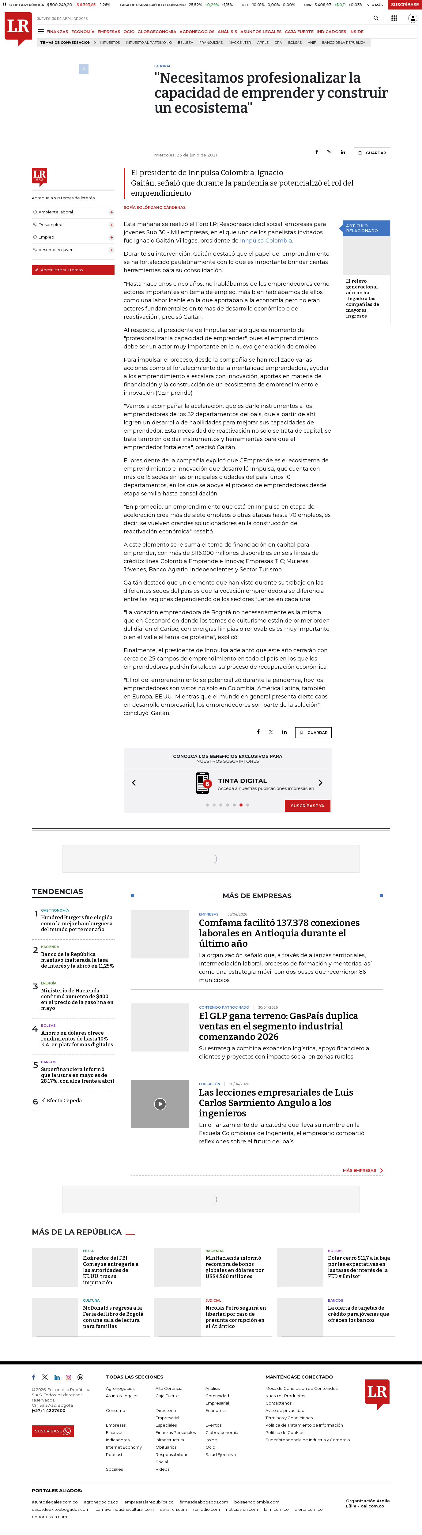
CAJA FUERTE (299, 31)
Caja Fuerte (167, 1395)
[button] (132, 783)
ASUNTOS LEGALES (261, 31)
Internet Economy (124, 1447)
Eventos (213, 1425)
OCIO (128, 31)
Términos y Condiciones (289, 1417)
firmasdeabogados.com (204, 1501)
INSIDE (356, 31)
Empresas (116, 1425)
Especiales (166, 1425)
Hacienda (50, 947)
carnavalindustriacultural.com (125, 1509)
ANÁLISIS (227, 31)
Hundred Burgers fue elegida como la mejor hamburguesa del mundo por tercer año (77, 923)
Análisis (212, 1388)
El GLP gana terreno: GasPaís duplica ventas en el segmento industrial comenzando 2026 (278, 1026)
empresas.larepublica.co (149, 1501)
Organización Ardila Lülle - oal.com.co (368, 1503)
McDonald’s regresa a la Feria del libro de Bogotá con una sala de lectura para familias (113, 1317)
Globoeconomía (221, 1432)
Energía (48, 983)
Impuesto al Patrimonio (149, 43)
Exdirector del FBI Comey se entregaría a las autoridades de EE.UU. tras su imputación (111, 1270)
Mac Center (240, 43)
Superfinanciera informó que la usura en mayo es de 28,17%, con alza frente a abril (77, 1075)
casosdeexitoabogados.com (60, 1509)
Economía (215, 1410)
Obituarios (166, 1447)
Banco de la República (343, 43)
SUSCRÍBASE (405, 4)
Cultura (91, 1300)
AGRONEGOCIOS (197, 31)
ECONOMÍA (83, 31)
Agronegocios (120, 1388)
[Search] (376, 18)
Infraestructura (170, 1439)
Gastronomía (55, 910)
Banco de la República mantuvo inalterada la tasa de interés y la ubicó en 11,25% (77, 960)
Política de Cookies (285, 1432)
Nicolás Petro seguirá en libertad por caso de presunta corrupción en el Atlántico (235, 1317)
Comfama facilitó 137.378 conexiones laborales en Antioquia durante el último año (279, 933)
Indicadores (118, 1439)
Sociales (114, 1469)
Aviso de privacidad (285, 1410)
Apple (263, 43)
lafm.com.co (276, 1509)
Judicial (213, 1300)
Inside (211, 1439)
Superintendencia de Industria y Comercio (308, 1439)
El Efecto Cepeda (61, 1101)
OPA (278, 43)
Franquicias (211, 43)
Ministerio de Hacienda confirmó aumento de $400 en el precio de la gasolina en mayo (77, 999)
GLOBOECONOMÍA (157, 31)
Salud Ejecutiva (220, 1454)
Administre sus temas (59, 269)
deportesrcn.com (49, 1516)
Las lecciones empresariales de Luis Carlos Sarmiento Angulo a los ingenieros (276, 1103)
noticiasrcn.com (242, 1509)
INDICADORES (331, 31)
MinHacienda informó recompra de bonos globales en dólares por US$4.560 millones (234, 1267)
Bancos (48, 1062)
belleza (185, 43)
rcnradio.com (206, 1509)
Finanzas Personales (176, 1432)
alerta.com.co (309, 1509)
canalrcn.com (173, 1509)
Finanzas (114, 1432)
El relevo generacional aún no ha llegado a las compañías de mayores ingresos (362, 298)
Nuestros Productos (285, 1395)
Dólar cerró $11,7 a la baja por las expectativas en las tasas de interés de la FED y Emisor (359, 1267)
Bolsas (295, 43)
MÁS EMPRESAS (359, 1170)
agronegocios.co (101, 1501)
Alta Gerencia (169, 1388)
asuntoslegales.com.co (55, 1501)
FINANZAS (57, 31)
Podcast (114, 1454)
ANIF (312, 43)
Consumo (115, 1410)
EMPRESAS (109, 31)
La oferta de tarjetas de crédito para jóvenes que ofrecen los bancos (358, 1314)
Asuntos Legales (122, 1395)
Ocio (210, 1447)
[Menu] (42, 31)
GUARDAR (372, 152)
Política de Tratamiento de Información (304, 1425)
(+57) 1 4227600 (48, 1410)
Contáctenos (279, 1403)
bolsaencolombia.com (256, 1501)
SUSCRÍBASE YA (307, 805)
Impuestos (110, 43)
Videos (162, 1469)
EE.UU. (88, 1251)
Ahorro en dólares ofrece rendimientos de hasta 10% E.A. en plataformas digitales (77, 1039)
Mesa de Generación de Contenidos (301, 1388)
